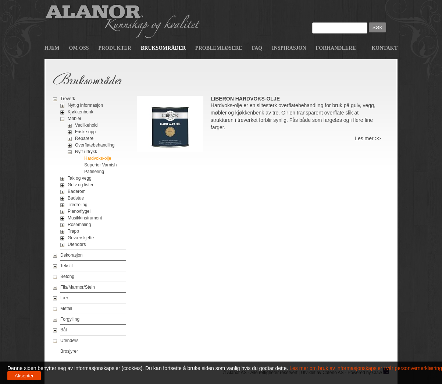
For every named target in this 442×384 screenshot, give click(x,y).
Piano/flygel (79, 211)
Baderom (77, 191)
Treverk (67, 98)
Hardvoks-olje (97, 158)
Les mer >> (368, 138)
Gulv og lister (80, 184)
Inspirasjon (289, 48)
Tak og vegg (80, 178)
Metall (66, 308)
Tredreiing (78, 204)
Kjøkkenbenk (80, 112)
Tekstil (66, 265)
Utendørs (77, 244)
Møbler (74, 118)
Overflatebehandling (94, 145)
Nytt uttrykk (86, 151)
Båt (63, 329)
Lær (64, 297)
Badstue (76, 198)
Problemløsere (218, 48)
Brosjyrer (69, 351)
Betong (67, 276)
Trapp (73, 231)
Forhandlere (336, 48)
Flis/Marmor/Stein (77, 287)
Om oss (79, 48)
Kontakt (384, 48)
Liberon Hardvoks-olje (245, 99)
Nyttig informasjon (85, 105)
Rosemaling (79, 224)
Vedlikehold (86, 125)
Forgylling (69, 319)
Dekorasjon (71, 255)
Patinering (94, 171)
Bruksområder (163, 48)
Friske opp (85, 131)
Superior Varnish (100, 165)
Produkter (115, 48)
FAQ (257, 48)
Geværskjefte (81, 237)
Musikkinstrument (85, 218)
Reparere (84, 138)
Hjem (51, 48)
